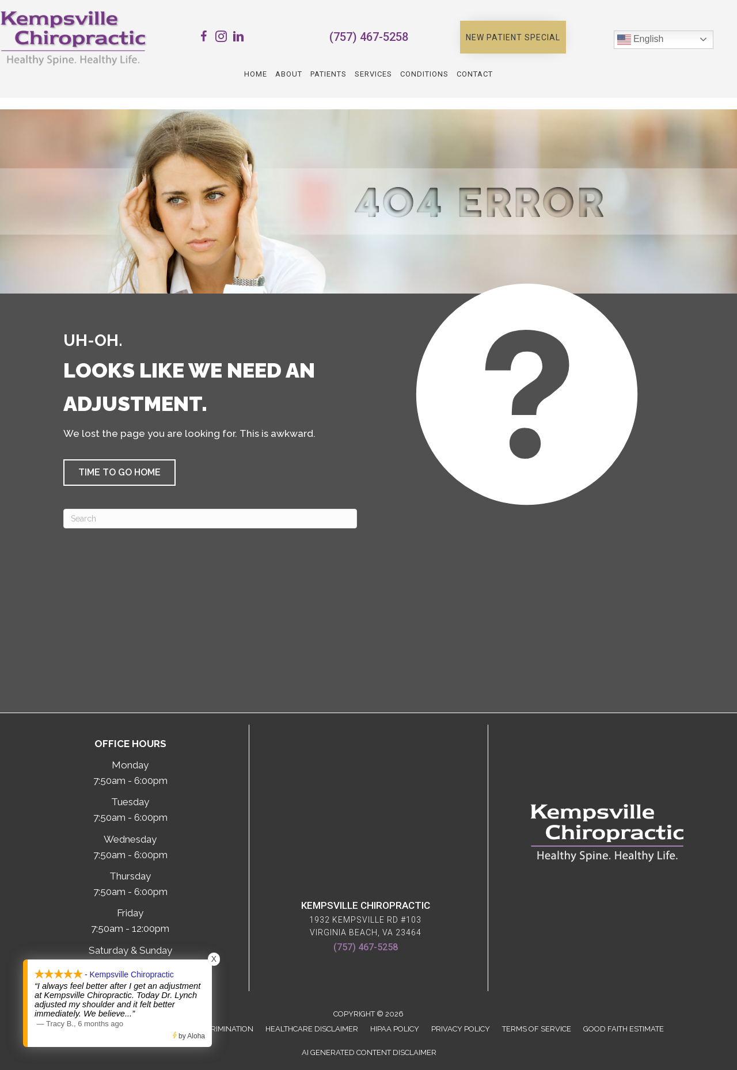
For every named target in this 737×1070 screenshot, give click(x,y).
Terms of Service (536, 1029)
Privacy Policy (460, 1029)
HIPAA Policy (394, 1029)
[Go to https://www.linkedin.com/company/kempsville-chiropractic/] (238, 38)
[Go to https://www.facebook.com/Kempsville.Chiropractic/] (204, 38)
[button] (513, 37)
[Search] (210, 518)
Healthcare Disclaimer (311, 1029)
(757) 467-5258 (368, 37)
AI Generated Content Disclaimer (369, 1052)
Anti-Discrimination (213, 1029)
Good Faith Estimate (623, 1029)
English (640, 40)
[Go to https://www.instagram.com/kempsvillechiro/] (221, 38)
